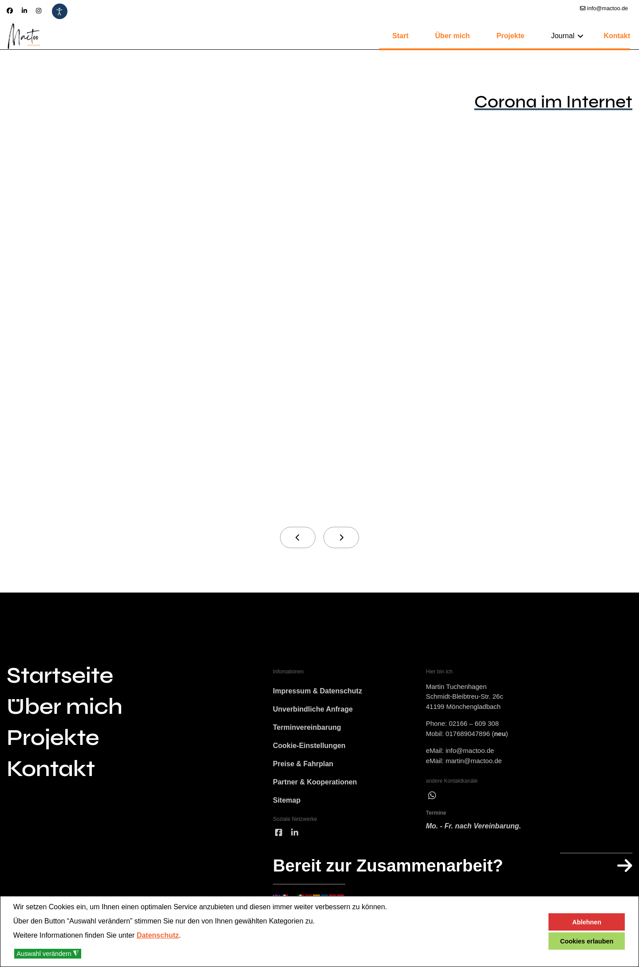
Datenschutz (158, 935)
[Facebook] (10, 10)
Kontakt (617, 36)
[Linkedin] (24, 10)
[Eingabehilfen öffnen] (59, 11)
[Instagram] (38, 10)
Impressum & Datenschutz (317, 692)
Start (400, 36)
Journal (562, 36)
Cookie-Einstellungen (309, 748)
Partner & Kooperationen (315, 785)
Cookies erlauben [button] (586, 941)
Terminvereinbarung (307, 729)
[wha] (432, 796)
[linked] (294, 837)
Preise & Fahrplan (303, 766)
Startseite (60, 676)
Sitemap (286, 804)
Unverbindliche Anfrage (313, 710)
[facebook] (278, 837)
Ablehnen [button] (587, 922)
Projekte (511, 36)
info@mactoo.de (607, 8)
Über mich (452, 36)
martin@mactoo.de (474, 761)
